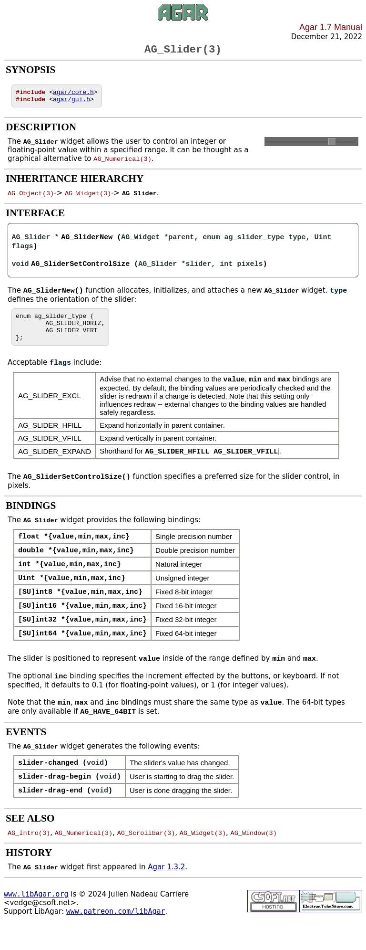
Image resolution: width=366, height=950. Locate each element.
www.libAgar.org (36, 916)
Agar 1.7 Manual (330, 27)
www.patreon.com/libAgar (115, 933)
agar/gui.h (71, 104)
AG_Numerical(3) (122, 163)
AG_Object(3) (31, 198)
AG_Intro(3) (29, 854)
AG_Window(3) (254, 854)
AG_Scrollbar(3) (146, 854)
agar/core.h (73, 95)
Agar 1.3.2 (166, 889)
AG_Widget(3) (88, 198)
